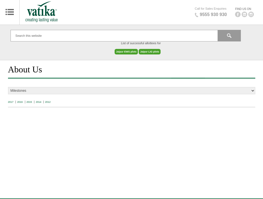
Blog (131, 194)
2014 (38, 99)
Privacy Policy (131, 181)
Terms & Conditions (131, 188)
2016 (20, 99)
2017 (11, 99)
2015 (29, 99)
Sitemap (131, 175)
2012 (48, 99)
